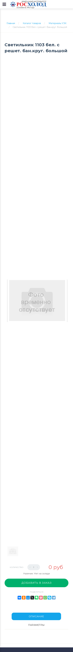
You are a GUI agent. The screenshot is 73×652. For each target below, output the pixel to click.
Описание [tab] (36, 616)
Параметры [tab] (36, 625)
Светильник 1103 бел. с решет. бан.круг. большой (40, 27)
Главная (11, 23)
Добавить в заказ (36, 582)
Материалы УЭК (57, 23)
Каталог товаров (32, 23)
